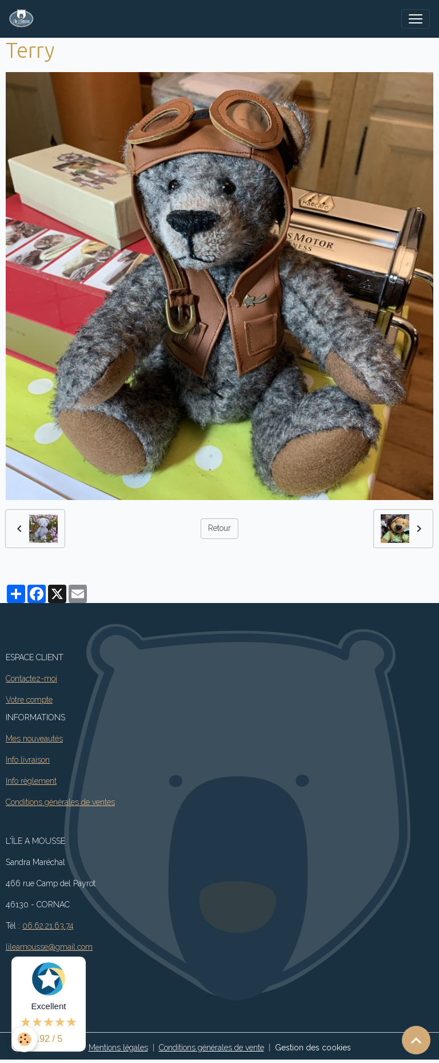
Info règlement (31, 781)
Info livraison (28, 759)
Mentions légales (118, 1047)
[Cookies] (24, 1039)
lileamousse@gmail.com (49, 946)
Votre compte (29, 699)
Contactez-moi (31, 678)
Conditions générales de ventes (60, 802)
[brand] (23, 19)
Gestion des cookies (313, 1047)
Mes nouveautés (34, 738)
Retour (219, 528)
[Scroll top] (416, 1040)
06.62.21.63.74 (48, 925)
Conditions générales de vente (211, 1047)
